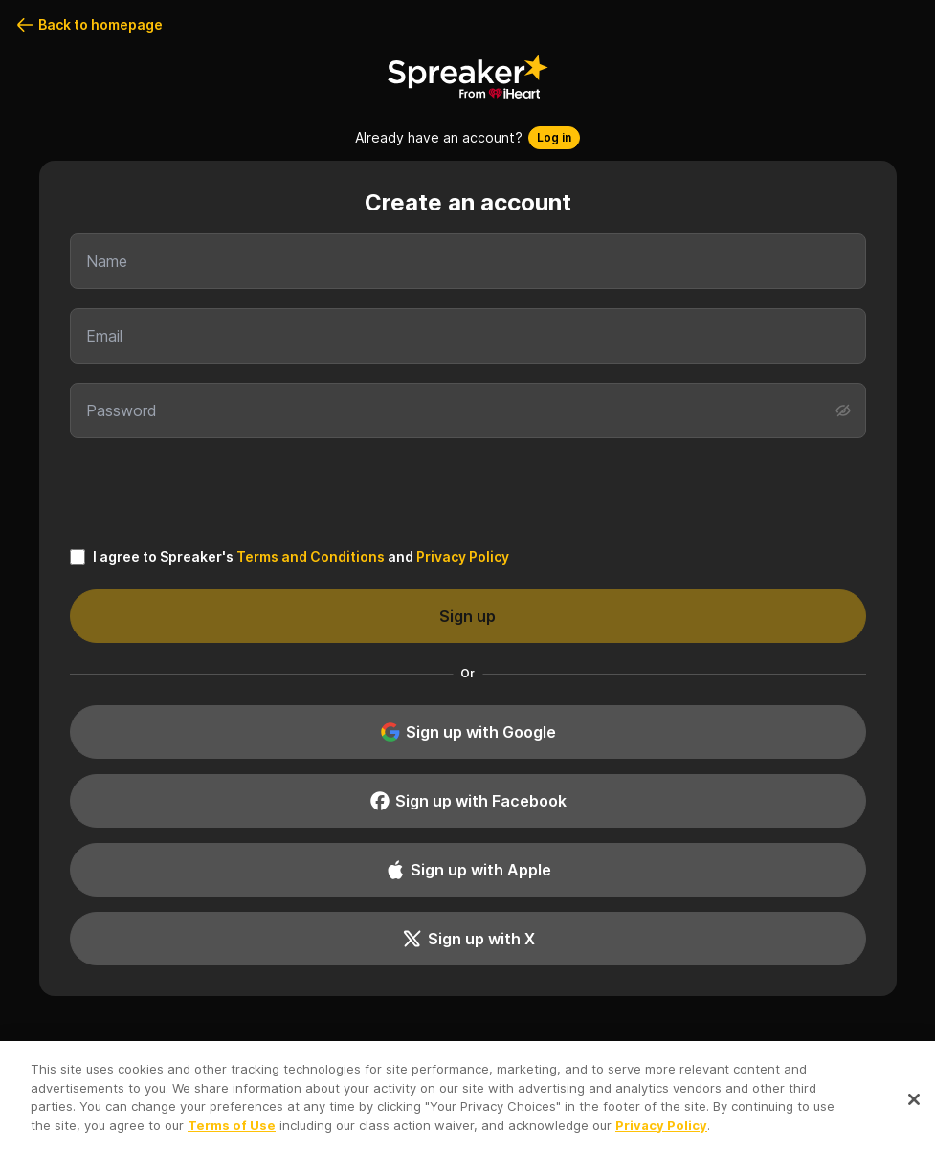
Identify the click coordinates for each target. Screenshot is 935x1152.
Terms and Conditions (310, 556)
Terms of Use (232, 1130)
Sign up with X (468, 938)
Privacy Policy (462, 556)
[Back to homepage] (468, 76)
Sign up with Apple (467, 869)
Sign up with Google (467, 731)
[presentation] (468, 491)
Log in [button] (554, 137)
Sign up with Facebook (467, 800)
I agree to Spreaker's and (301, 556)
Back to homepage (89, 24)
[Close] (914, 1104)
